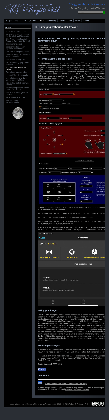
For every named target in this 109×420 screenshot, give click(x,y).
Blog (16, 21)
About (77, 21)
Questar (32, 21)
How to (41, 21)
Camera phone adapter (14, 44)
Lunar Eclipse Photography (17, 75)
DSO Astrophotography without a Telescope (18, 63)
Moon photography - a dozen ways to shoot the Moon (16, 79)
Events (62, 21)
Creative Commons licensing (77, 390)
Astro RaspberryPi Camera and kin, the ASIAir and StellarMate (17, 35)
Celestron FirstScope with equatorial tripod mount (15, 48)
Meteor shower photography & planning (17, 84)
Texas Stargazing (79, 8)
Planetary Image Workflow (16, 97)
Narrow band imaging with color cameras (18, 93)
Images (9, 21)
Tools (23, 21)
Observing (52, 21)
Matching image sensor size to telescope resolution (17, 89)
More (70, 21)
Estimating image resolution (16, 72)
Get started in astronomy (16, 31)
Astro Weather (97, 8)
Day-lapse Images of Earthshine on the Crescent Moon (18, 56)
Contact (86, 21)
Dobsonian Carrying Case (15, 60)
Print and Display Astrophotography (12, 101)
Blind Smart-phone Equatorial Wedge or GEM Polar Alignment (18, 40)
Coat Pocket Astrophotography (17, 52)
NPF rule (78, 78)
